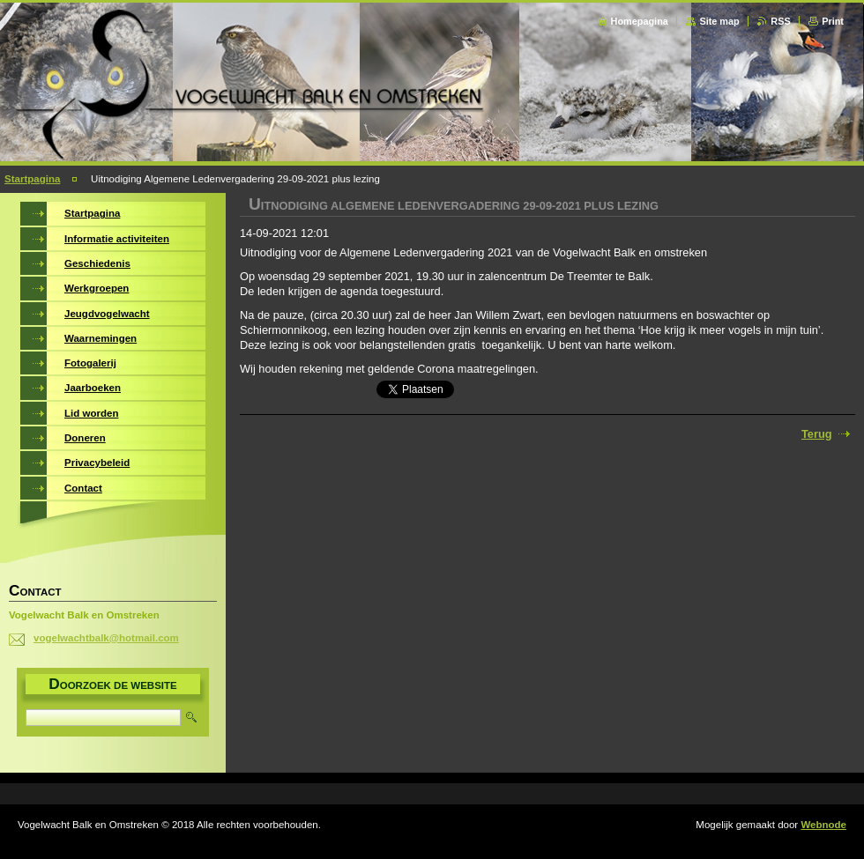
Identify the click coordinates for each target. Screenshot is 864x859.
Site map (719, 21)
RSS (780, 21)
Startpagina (32, 179)
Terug (816, 434)
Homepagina (639, 21)
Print (833, 21)
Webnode (823, 824)
